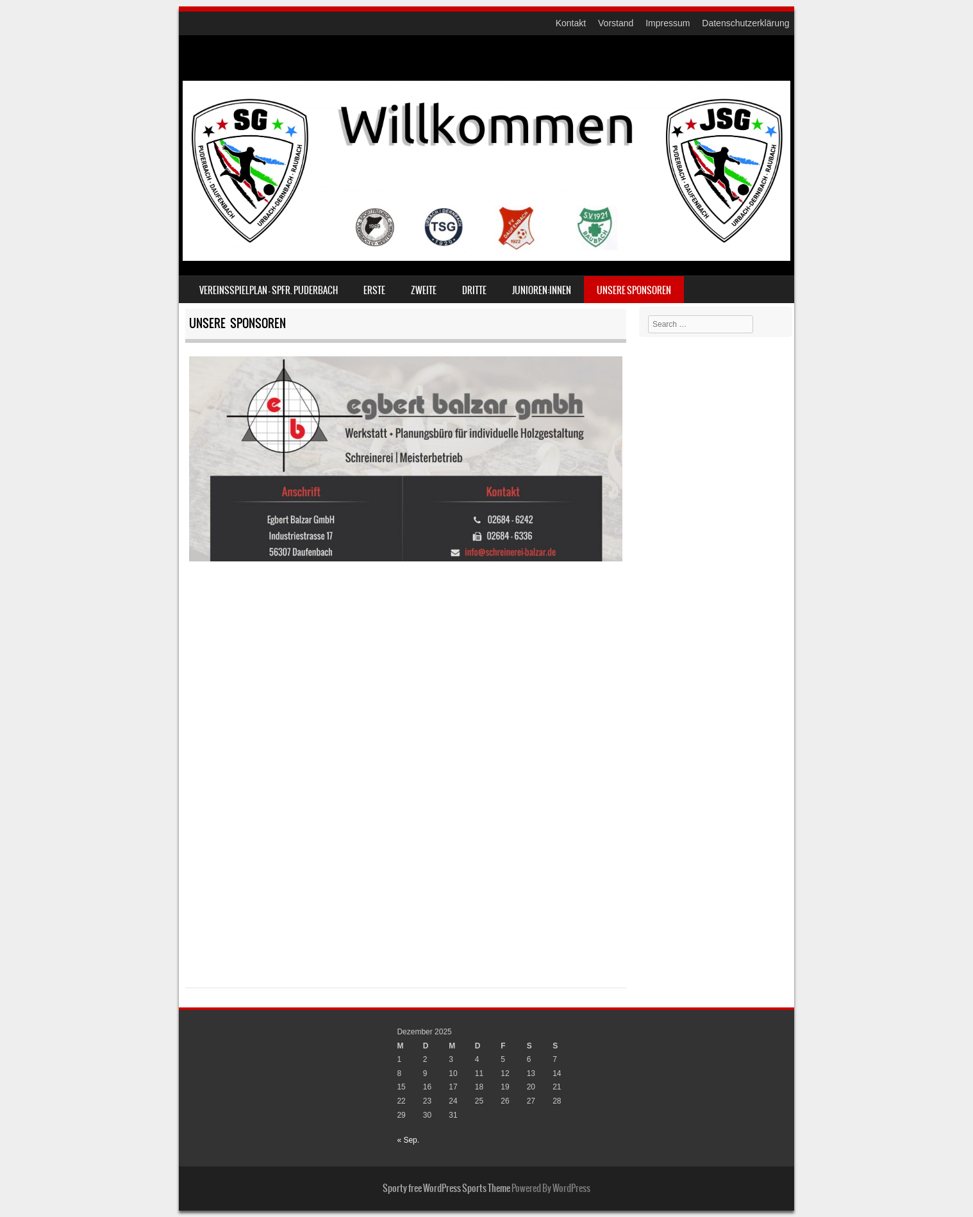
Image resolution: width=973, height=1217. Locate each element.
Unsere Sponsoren (634, 290)
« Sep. (408, 1140)
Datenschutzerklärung (745, 23)
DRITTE (474, 290)
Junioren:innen (541, 290)
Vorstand (615, 23)
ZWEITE (424, 290)
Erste (374, 290)
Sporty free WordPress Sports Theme (446, 1188)
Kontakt (571, 23)
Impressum (667, 23)
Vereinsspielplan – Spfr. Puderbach (268, 290)
